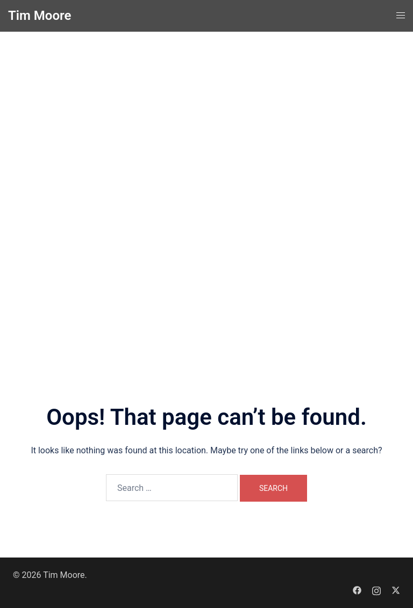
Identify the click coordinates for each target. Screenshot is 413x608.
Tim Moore (39, 15)
